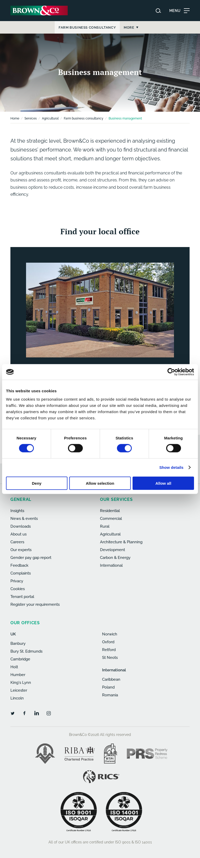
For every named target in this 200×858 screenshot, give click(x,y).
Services (30, 118)
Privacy (16, 581)
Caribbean (111, 679)
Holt (14, 667)
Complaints (20, 573)
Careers (17, 542)
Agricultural (50, 118)
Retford (109, 649)
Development (112, 549)
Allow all (163, 483)
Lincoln (17, 698)
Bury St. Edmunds (26, 651)
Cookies (17, 588)
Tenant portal (22, 596)
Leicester (18, 690)
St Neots (110, 657)
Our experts (21, 549)
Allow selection (100, 483)
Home (14, 118)
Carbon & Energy (115, 557)
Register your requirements (35, 604)
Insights (17, 510)
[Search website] (158, 10)
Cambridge (20, 659)
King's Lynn (20, 682)
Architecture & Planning (121, 542)
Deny (36, 483)
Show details (171, 467)
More (169, 27)
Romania (110, 695)
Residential (110, 510)
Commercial (111, 518)
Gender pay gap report (30, 557)
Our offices (25, 622)
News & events (24, 518)
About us (18, 534)
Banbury (18, 643)
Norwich (109, 634)
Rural (104, 526)
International (111, 565)
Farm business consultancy (83, 118)
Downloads (20, 526)
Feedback (19, 565)
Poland (108, 687)
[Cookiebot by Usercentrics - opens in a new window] (171, 372)
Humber (17, 674)
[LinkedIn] (36, 713)
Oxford (108, 642)
